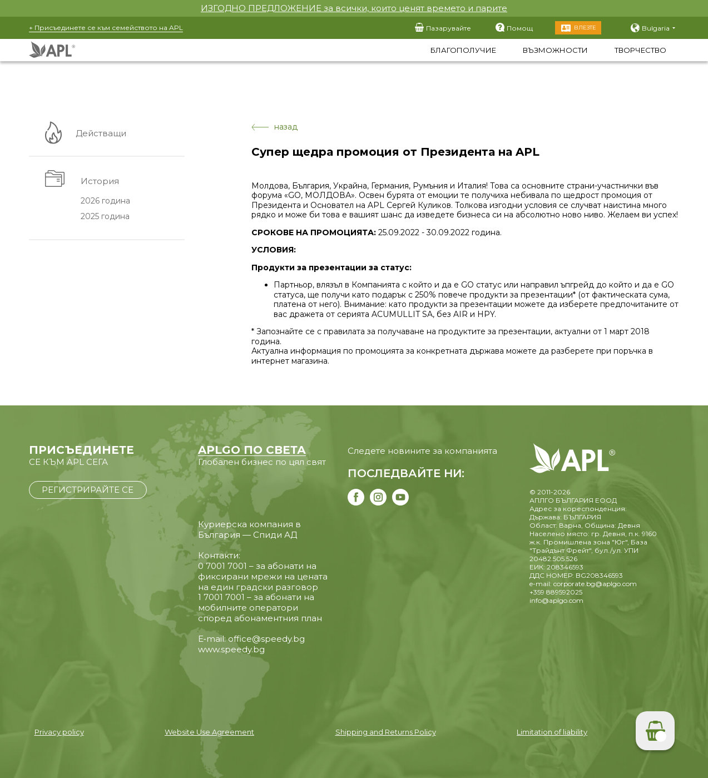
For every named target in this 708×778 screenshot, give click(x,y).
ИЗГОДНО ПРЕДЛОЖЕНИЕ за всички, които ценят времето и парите (354, 8)
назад (274, 127)
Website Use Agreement (209, 731)
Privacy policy (59, 731)
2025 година (105, 217)
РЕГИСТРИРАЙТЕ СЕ (87, 489)
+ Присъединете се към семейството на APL (106, 27)
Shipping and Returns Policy (385, 731)
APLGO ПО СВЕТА (252, 450)
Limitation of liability (552, 731)
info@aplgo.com (556, 600)
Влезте (585, 27)
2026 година (105, 201)
